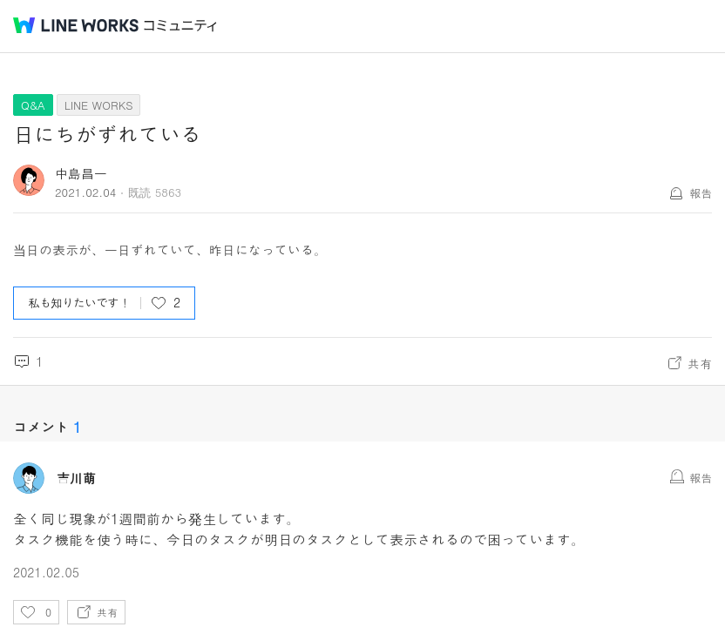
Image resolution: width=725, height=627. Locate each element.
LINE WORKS (98, 105)
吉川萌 (76, 478)
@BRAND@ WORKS (76, 25)
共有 (700, 363)
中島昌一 (81, 173)
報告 (700, 193)
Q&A (33, 105)
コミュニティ (180, 25)
